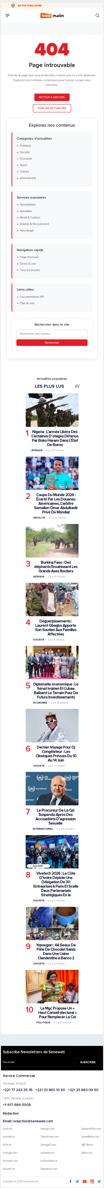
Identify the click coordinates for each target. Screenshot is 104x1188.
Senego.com (47, 1128)
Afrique (36, 450)
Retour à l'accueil (52, 97)
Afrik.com (87, 1152)
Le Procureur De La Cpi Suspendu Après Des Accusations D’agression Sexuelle (55, 817)
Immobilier (26, 211)
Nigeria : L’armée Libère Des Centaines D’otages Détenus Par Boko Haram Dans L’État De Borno (54, 438)
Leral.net (7, 1128)
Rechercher (52, 342)
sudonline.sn (47, 1152)
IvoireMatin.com (90, 1136)
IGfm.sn (7, 1145)
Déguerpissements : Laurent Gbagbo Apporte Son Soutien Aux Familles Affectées (55, 627)
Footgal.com (10, 1152)
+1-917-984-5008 (17, 1105)
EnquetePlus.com (91, 1128)
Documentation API (32, 297)
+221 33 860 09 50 (83, 1090)
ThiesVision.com (49, 1136)
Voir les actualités (52, 108)
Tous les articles (30, 270)
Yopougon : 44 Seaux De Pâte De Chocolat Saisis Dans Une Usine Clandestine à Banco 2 (56, 951)
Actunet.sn (9, 1168)
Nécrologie (27, 230)
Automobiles (28, 204)
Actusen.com (10, 1161)
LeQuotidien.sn (48, 1161)
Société (25, 152)
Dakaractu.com (48, 1168)
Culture (24, 171)
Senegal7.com (48, 1145)
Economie (40, 702)
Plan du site (27, 303)
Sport (23, 165)
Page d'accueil (29, 257)
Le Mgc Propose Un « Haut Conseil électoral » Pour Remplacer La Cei (57, 1012)
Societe (38, 639)
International (28, 178)
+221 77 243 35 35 (17, 1090)
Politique (25, 146)
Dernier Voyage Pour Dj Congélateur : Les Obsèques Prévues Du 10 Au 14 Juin (56, 753)
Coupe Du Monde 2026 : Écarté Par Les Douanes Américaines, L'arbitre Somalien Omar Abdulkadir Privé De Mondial (56, 503)
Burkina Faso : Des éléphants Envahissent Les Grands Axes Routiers (55, 566)
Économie (26, 158)
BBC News (87, 1145)
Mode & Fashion (30, 217)
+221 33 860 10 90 (50, 1090)
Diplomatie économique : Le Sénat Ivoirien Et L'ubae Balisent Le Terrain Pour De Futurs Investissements (55, 690)
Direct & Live (28, 263)
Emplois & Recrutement (34, 224)
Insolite (39, 517)
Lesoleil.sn (9, 1136)
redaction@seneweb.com (33, 1121)
